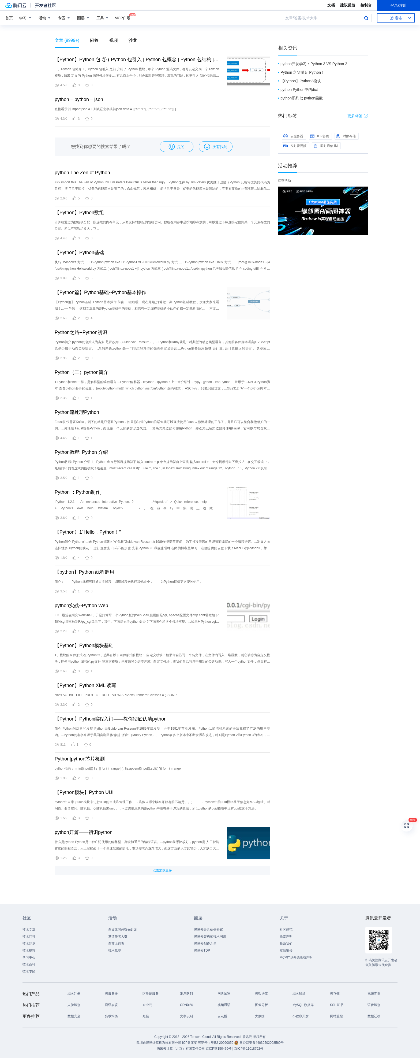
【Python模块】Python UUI (84, 792)
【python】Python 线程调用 (84, 572)
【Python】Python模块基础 (84, 645)
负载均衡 (111, 1016)
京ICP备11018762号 (248, 1048)
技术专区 (28, 971)
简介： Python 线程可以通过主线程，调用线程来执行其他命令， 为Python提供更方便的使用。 (129, 582)
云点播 (222, 1016)
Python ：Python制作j (78, 492)
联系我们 (286, 943)
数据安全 (74, 1016)
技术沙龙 (28, 943)
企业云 (147, 1005)
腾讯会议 (111, 1005)
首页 (9, 18)
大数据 (260, 1016)
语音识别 (374, 1005)
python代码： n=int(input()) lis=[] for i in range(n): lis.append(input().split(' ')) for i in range (118, 768)
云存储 (335, 994)
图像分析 (261, 1005)
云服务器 (293, 136)
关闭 (364, 192)
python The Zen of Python (82, 172)
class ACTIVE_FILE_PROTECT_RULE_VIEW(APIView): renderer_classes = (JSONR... (117, 695)
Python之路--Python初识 (81, 332)
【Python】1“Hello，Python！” (88, 532)
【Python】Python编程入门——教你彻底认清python (111, 719)
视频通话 (224, 1005)
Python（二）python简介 (81, 372)
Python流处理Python (77, 412)
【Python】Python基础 (79, 252)
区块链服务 (150, 994)
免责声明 (286, 936)
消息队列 (186, 994)
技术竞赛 (114, 950)
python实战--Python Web (81, 605)
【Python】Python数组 (79, 212)
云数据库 (261, 994)
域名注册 (74, 994)
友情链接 (286, 950)
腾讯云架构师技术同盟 (210, 936)
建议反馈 (347, 5)
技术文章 (28, 929)
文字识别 (186, 1016)
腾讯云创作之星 (205, 943)
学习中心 (28, 957)
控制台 (366, 5)
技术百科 (28, 964)
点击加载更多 (162, 870)
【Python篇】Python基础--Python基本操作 (100, 292)
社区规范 (286, 929)
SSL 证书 (336, 1005)
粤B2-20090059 (222, 1043)
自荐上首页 (116, 943)
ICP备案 (319, 136)
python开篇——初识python (83, 832)
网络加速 (224, 994)
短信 (145, 1016)
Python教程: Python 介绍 (81, 452)
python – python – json (79, 99)
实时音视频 (294, 146)
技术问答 (28, 936)
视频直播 (374, 994)
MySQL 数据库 (303, 1005)
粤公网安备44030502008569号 (261, 1043)
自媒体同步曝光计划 (122, 929)
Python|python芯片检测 (80, 759)
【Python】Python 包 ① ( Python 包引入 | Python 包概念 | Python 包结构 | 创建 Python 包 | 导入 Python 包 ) (137, 59)
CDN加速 (186, 1005)
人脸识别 (74, 1005)
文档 (331, 5)
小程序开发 (300, 1016)
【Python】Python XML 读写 (85, 685)
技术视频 (28, 950)
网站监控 (336, 1016)
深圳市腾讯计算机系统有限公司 (158, 1043)
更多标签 (357, 116)
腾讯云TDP (202, 950)
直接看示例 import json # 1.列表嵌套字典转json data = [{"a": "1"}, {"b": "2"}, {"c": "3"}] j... (116, 109)
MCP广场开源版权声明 (296, 957)
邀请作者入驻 (118, 936)
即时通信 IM (325, 146)
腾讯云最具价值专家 (208, 929)
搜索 (366, 18)
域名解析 (298, 994)
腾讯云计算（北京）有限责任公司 (181, 1048)
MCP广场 (122, 17)
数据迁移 (374, 1016)
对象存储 (346, 136)
